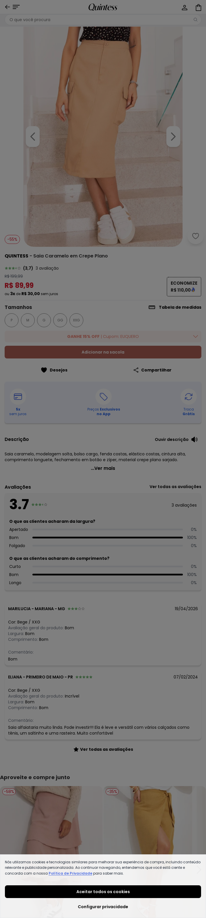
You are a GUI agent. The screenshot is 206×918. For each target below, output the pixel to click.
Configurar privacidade (103, 907)
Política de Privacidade (70, 873)
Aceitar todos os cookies (103, 892)
